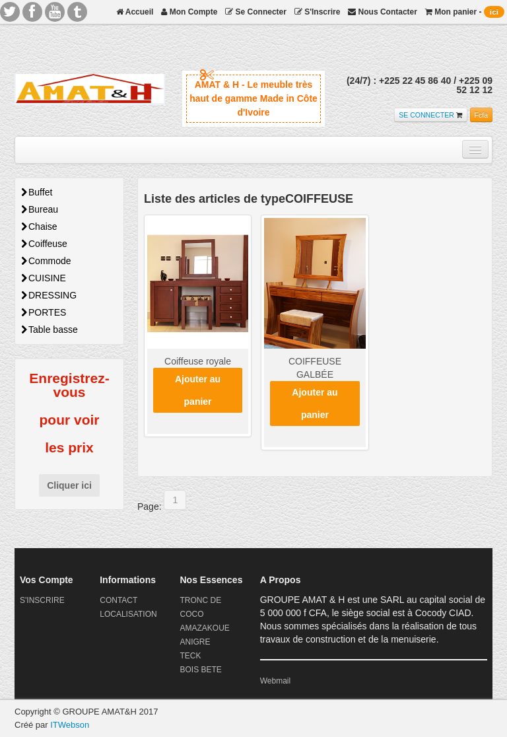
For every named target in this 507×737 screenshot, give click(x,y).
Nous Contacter (382, 12)
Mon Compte (189, 12)
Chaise (39, 226)
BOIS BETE (200, 669)
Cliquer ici (69, 485)
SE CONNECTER (426, 115)
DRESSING (49, 295)
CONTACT (118, 600)
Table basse (49, 329)
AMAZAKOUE (204, 628)
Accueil (135, 12)
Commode (46, 261)
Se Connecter (256, 12)
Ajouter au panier (197, 390)
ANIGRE (195, 642)
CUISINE (43, 278)
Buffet (36, 192)
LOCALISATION (128, 614)
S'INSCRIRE (42, 600)
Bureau (39, 209)
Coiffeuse (44, 243)
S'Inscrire (317, 12)
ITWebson (69, 725)
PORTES (43, 312)
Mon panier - (464, 12)
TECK (190, 655)
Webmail (275, 680)
